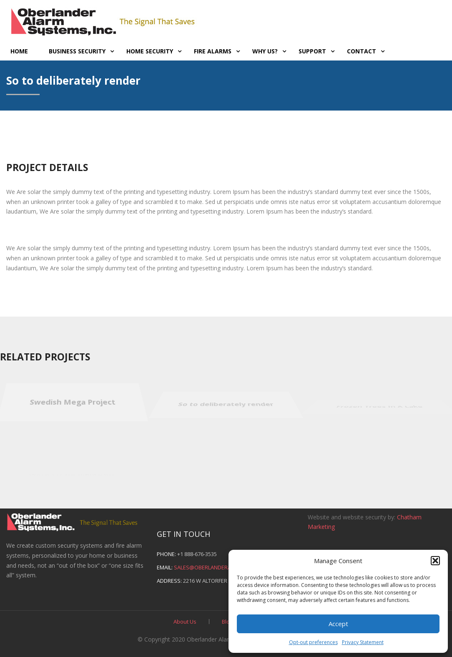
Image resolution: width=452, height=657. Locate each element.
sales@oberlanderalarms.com (217, 567)
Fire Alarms (212, 51)
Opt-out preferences (313, 642)
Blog (227, 621)
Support (312, 51)
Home (19, 51)
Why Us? (265, 51)
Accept (338, 623)
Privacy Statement (363, 642)
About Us (184, 621)
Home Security (149, 51)
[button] (435, 560)
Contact (361, 51)
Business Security (77, 51)
